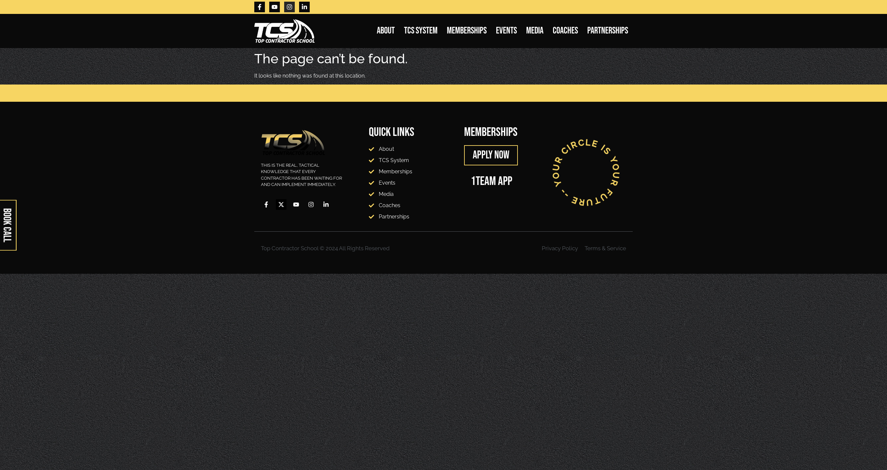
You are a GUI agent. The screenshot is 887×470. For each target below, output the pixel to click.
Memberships (467, 30)
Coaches (565, 30)
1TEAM (483, 181)
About (386, 30)
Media (534, 30)
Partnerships (607, 30)
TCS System (421, 30)
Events (506, 30)
